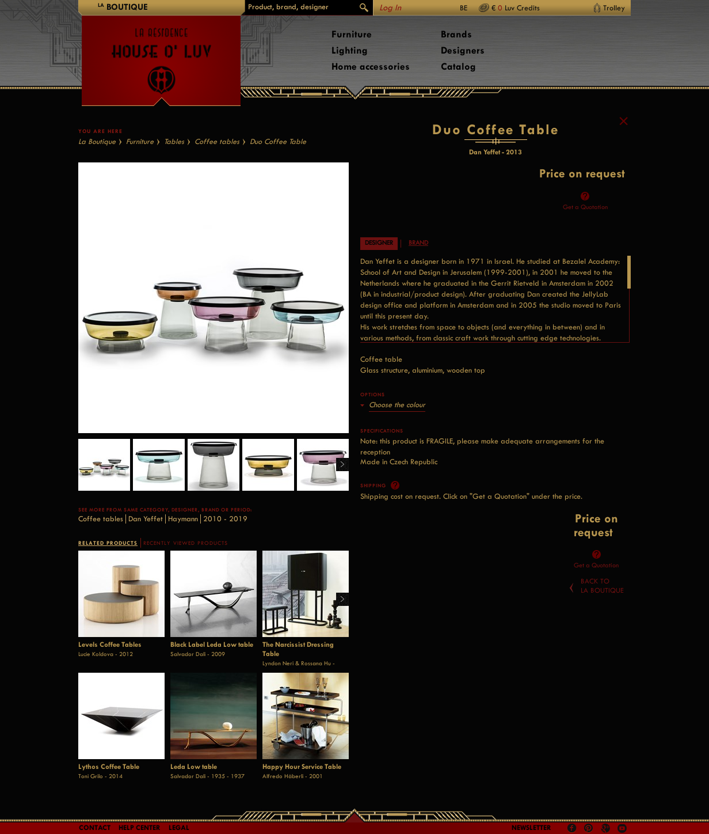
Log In (390, 8)
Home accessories (370, 66)
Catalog (458, 66)
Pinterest (588, 828)
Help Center (140, 828)
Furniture (351, 34)
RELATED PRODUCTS (108, 543)
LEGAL (179, 828)
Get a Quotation (585, 207)
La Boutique (97, 141)
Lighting (349, 50)
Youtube (622, 828)
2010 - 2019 (225, 518)
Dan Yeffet (145, 518)
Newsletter (531, 828)
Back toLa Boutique (602, 585)
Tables (174, 141)
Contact (94, 828)
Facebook (572, 828)
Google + (607, 829)
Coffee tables (217, 141)
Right (338, 465)
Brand (418, 243)
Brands (456, 34)
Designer (379, 243)
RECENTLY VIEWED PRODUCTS (185, 543)
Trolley (614, 7)
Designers (463, 50)
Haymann (183, 518)
